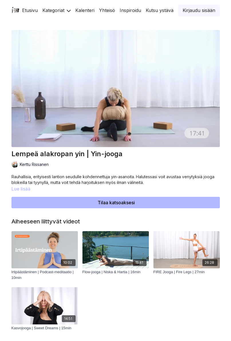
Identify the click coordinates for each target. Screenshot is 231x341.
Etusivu (30, 10)
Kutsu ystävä (159, 10)
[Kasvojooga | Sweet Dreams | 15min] (44, 328)
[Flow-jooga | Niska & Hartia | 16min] (115, 272)
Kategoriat (56, 10)
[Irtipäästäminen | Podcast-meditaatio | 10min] (44, 274)
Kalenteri (84, 10)
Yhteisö (107, 10)
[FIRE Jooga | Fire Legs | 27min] (186, 272)
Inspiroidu (130, 10)
